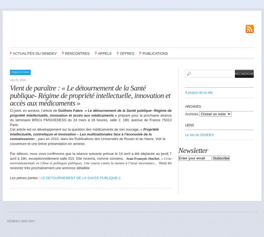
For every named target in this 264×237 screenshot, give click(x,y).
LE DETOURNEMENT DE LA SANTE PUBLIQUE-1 (81, 178)
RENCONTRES (77, 53)
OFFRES (127, 53)
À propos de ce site (199, 93)
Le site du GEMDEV (199, 135)
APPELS (105, 53)
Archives (192, 114)
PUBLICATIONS (155, 53)
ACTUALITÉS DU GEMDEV (35, 53)
